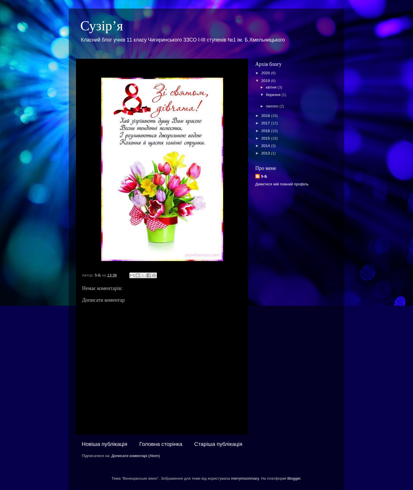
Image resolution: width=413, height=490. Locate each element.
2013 (266, 153)
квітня (272, 87)
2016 (266, 131)
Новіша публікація (104, 444)
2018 (266, 115)
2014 (266, 146)
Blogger (294, 478)
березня (274, 95)
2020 (266, 73)
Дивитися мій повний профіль (282, 184)
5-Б (264, 176)
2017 (266, 123)
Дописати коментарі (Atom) (135, 456)
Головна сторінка (160, 444)
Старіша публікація (218, 444)
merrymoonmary (245, 478)
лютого (272, 106)
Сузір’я (101, 25)
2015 (266, 138)
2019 (266, 81)
